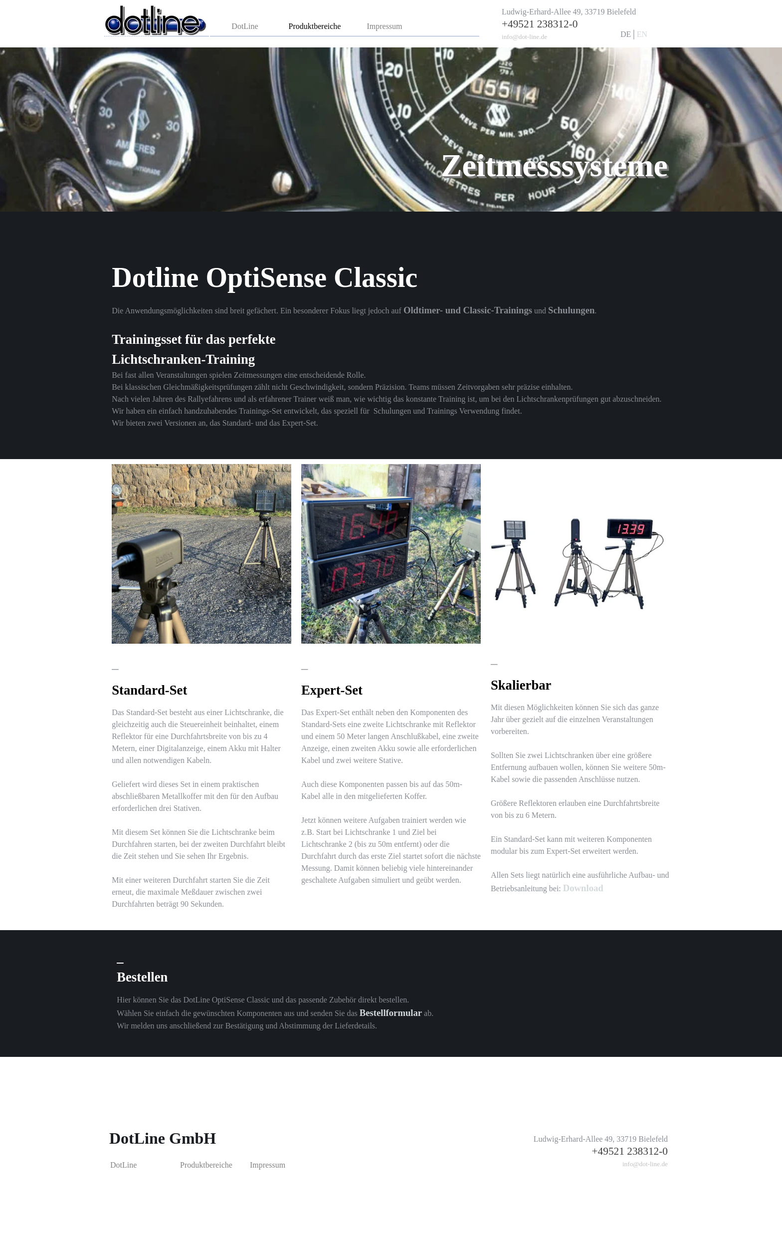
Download (583, 888)
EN (642, 34)
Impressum (384, 26)
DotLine (244, 26)
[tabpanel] (579, 24)
